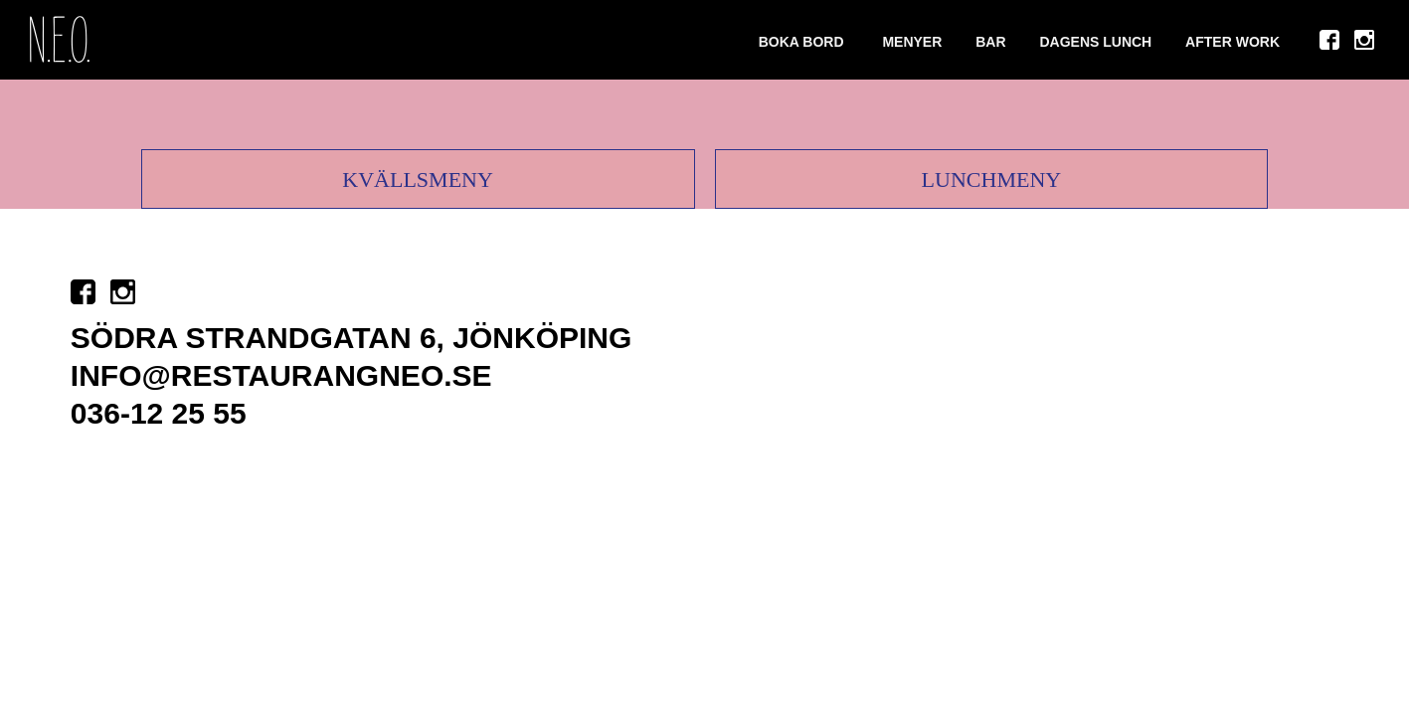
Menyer (912, 42)
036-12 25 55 (159, 413)
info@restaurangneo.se (281, 375)
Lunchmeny (992, 179)
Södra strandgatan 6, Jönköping (351, 337)
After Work (1232, 42)
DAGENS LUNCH (1095, 42)
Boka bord (801, 42)
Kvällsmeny (417, 179)
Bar (990, 42)
